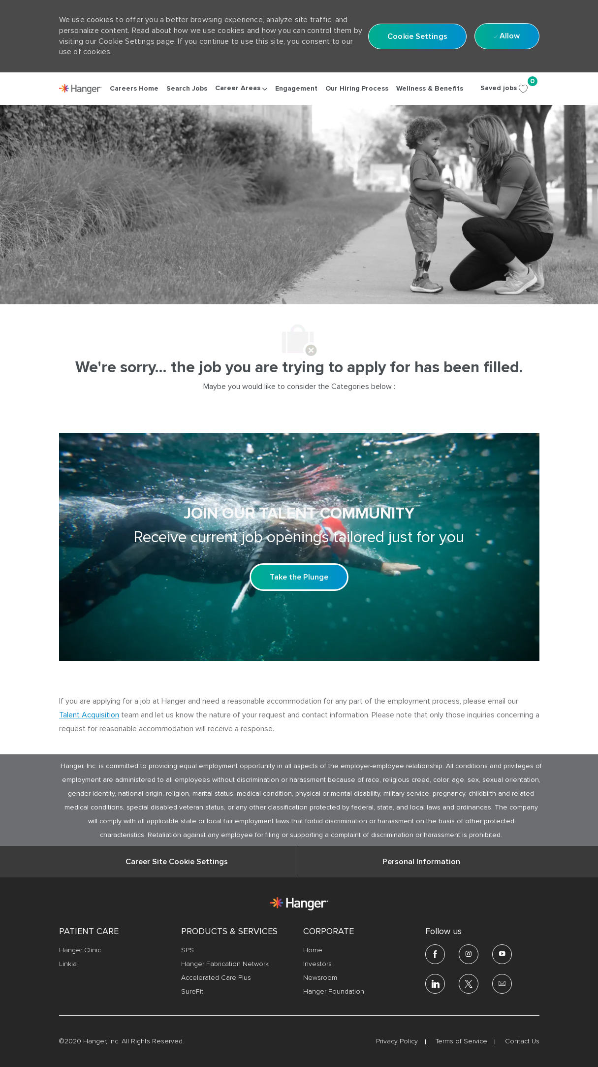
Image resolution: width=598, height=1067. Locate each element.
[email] (502, 984)
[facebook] (435, 954)
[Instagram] (468, 954)
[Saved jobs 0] (509, 88)
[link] (80, 89)
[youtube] (502, 954)
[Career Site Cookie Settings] (177, 861)
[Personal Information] (421, 861)
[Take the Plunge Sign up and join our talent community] (299, 577)
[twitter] (468, 984)
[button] (417, 36)
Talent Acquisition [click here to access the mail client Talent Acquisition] (89, 715)
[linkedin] (435, 984)
